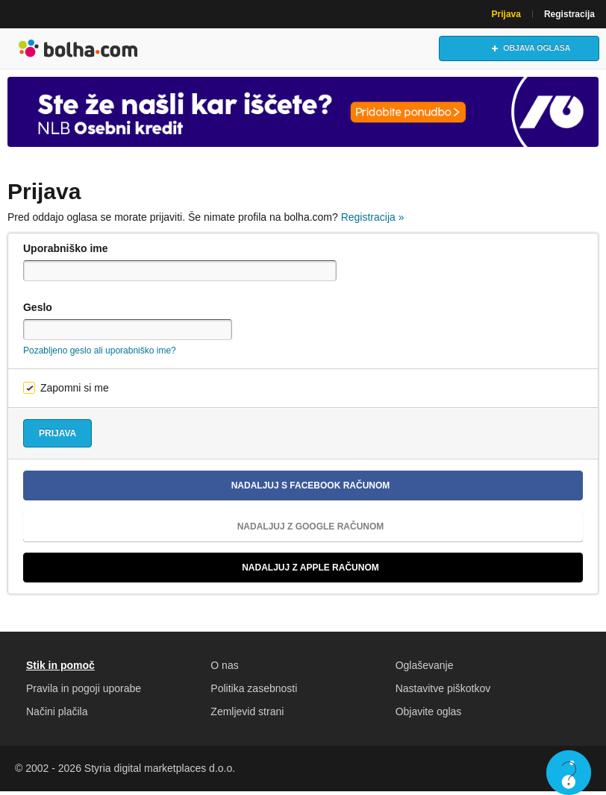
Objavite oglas (429, 715)
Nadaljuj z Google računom (209, 530)
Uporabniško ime (65, 252)
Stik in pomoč (60, 669)
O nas (224, 669)
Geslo (37, 311)
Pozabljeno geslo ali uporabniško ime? (99, 354)
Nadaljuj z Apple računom (207, 571)
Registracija (569, 14)
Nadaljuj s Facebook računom (212, 489)
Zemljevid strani (247, 715)
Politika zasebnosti (253, 692)
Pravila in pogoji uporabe (83, 692)
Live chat (568, 772)
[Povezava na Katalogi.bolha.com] (303, 115)
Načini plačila (56, 715)
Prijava (506, 14)
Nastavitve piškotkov (443, 692)
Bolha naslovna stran (78, 50)
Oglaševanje (425, 669)
